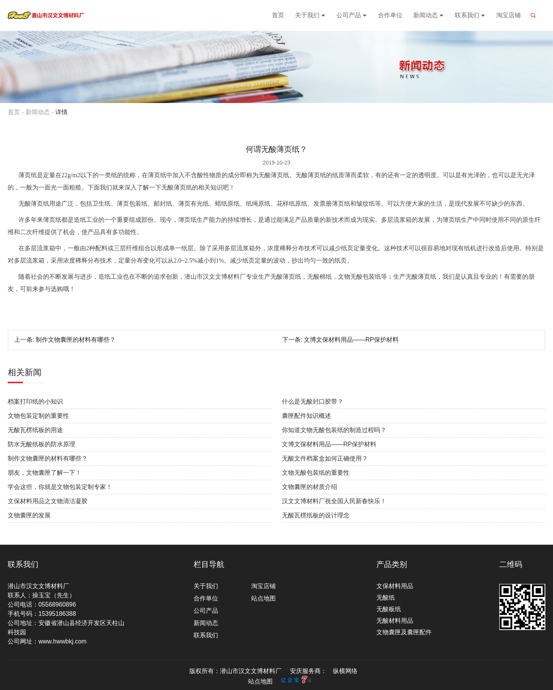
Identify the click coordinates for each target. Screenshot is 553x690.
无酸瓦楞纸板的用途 (35, 430)
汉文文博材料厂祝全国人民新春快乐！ (334, 501)
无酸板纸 (388, 609)
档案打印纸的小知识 (35, 401)
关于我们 (310, 15)
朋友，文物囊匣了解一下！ (44, 472)
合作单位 (390, 15)
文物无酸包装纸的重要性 (315, 472)
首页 (278, 15)
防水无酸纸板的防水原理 (41, 444)
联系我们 (470, 15)
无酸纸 (385, 597)
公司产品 (351, 15)
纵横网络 (345, 671)
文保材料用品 (394, 586)
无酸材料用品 (394, 620)
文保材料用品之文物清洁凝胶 (48, 501)
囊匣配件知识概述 (306, 415)
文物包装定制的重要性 (38, 415)
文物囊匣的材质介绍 (309, 487)
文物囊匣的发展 (29, 515)
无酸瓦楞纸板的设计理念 (315, 515)
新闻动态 (428, 15)
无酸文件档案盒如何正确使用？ (325, 458)
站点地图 (263, 598)
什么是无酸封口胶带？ (312, 401)
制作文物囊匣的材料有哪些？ (76, 339)
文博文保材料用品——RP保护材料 (351, 339)
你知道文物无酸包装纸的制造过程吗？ (334, 430)
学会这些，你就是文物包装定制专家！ (60, 487)
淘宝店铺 (508, 15)
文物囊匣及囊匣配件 (404, 632)
